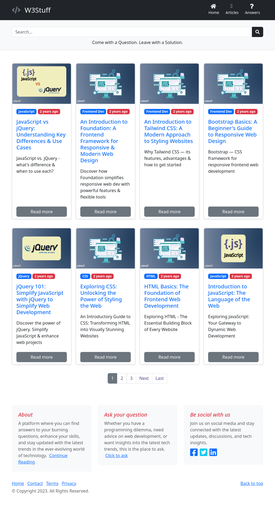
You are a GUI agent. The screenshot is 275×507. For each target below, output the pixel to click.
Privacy (69, 483)
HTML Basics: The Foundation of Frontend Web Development (166, 296)
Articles (232, 9)
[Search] (132, 32)
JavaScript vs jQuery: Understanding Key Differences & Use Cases (41, 134)
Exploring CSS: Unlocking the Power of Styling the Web (101, 296)
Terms (52, 483)
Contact (35, 483)
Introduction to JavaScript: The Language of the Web (229, 296)
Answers (252, 9)
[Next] (144, 378)
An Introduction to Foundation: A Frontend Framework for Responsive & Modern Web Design (104, 141)
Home (213, 9)
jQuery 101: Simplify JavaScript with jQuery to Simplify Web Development (39, 299)
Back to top (251, 483)
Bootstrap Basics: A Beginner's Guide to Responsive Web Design (232, 131)
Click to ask (116, 455)
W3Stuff (31, 10)
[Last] (159, 378)
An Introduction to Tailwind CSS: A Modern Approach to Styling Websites (168, 131)
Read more (42, 212)
